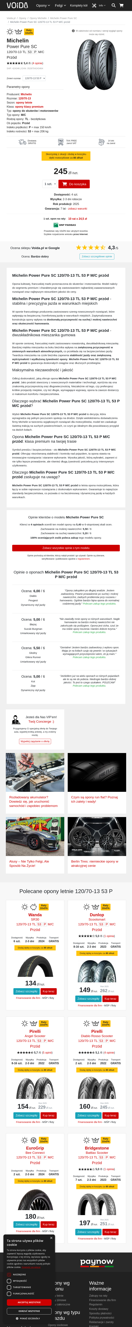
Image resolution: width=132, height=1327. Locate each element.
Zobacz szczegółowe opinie (97, 256)
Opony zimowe (57, 1300)
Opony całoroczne (59, 1304)
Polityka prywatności (101, 1317)
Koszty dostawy (98, 1308)
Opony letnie (55, 1295)
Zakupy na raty (98, 1295)
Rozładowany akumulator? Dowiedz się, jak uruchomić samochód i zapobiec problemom (33, 801)
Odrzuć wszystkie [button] (29, 1311)
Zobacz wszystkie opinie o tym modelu (66, 548)
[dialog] (29, 1279)
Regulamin (95, 1304)
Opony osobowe (58, 1325)
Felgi (61, 5)
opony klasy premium (29, 106)
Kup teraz (48, 991)
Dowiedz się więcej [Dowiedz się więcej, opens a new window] (31, 1267)
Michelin (26, 94)
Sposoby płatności (100, 1313)
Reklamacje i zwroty (101, 1322)
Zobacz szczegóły (26, 991)
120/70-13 (24, 98)
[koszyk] (121, 5)
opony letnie (24, 102)
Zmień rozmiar (14, 78)
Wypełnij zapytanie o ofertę (35, 741)
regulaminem (84, 559)
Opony (43, 5)
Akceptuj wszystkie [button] (29, 1302)
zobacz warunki (77, 208)
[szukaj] (114, 5)
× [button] (51, 1238)
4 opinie (37, 63)
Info (102, 5)
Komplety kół (78, 5)
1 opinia (109, 936)
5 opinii (47, 1052)
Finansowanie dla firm (28, 998)
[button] (29, 1318)
